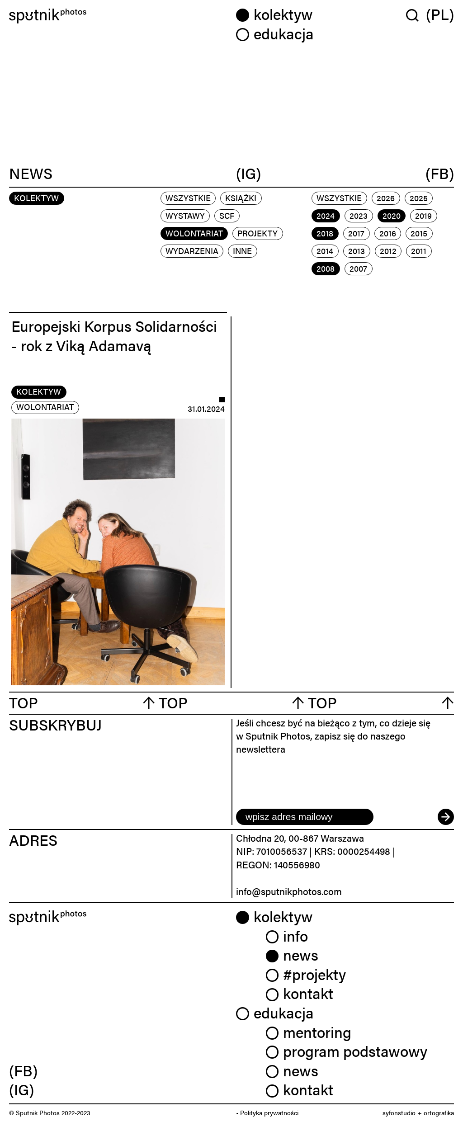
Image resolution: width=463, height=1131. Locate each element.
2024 (326, 215)
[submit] (446, 817)
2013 (356, 250)
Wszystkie (188, 197)
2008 (326, 268)
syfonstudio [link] (399, 1112)
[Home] (118, 16)
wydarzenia (191, 250)
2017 (356, 233)
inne (242, 250)
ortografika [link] (439, 1112)
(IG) (248, 173)
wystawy (185, 215)
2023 (359, 215)
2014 (325, 250)
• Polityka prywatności (267, 1112)
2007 (358, 268)
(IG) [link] (21, 1089)
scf (226, 215)
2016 (387, 233)
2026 (386, 197)
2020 (392, 215)
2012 (388, 250)
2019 (423, 215)
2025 (419, 197)
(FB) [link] (23, 1070)
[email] (304, 817)
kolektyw (38, 391)
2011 (418, 250)
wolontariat (194, 233)
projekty (257, 233)
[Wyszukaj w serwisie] (416, 15)
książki (240, 197)
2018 (325, 233)
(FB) (439, 173)
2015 (419, 233)
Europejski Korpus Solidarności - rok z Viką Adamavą (114, 335)
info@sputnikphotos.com (289, 891)
